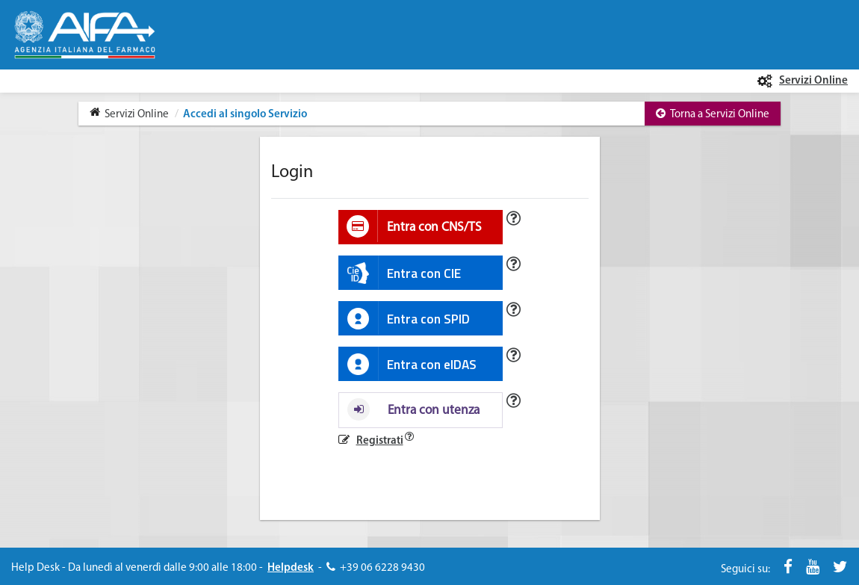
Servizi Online (813, 81)
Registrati (379, 441)
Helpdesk (290, 568)
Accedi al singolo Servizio (244, 114)
